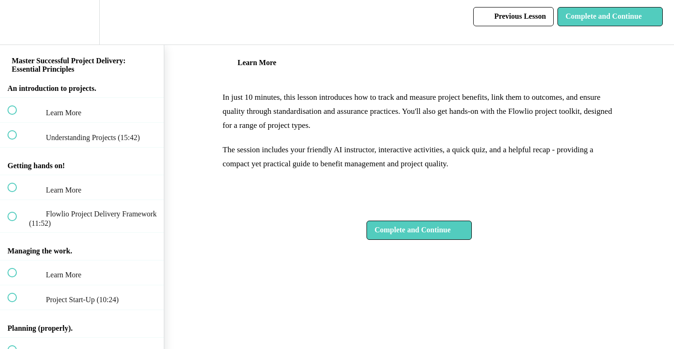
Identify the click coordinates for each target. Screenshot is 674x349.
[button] (17, 22)
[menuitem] (82, 22)
